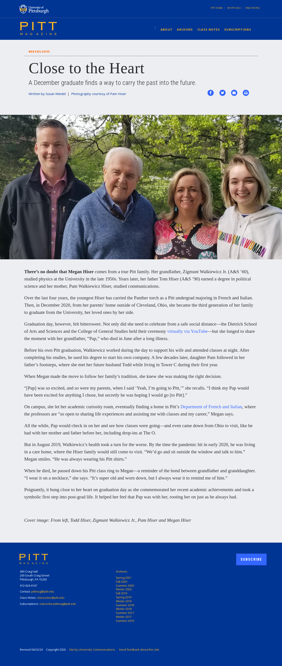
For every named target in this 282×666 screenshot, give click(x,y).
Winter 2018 (124, 609)
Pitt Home (217, 8)
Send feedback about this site (139, 649)
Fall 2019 (121, 593)
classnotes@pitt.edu (50, 598)
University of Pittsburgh (51, 9)
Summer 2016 (125, 621)
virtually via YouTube (187, 331)
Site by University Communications (92, 649)
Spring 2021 (123, 578)
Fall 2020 (121, 582)
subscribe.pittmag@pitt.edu (57, 604)
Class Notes (208, 29)
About (167, 29)
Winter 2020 (124, 589)
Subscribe (251, 559)
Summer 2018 (125, 605)
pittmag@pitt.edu (42, 591)
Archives (185, 29)
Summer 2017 (125, 613)
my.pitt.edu (234, 8)
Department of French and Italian (211, 406)
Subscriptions (237, 29)
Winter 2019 (124, 601)
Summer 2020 (125, 585)
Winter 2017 (124, 617)
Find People (252, 8)
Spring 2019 (123, 597)
